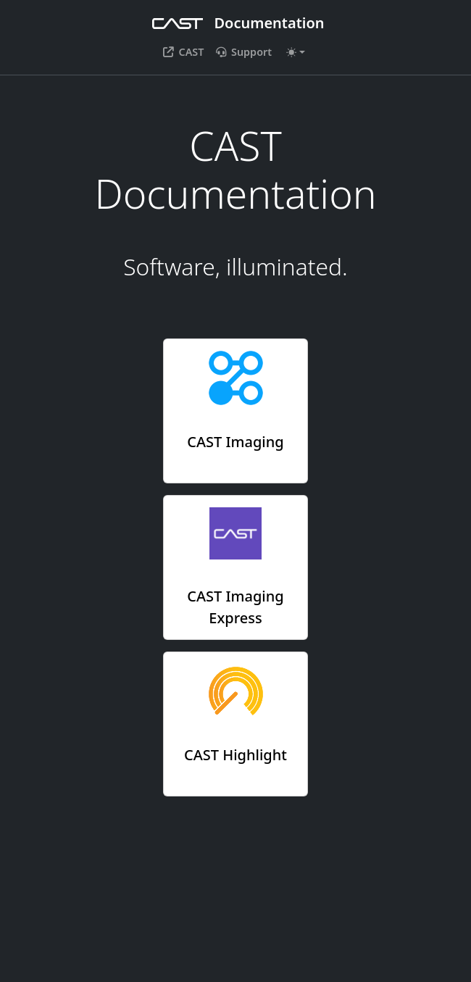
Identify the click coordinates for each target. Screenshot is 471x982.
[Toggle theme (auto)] (295, 52)
